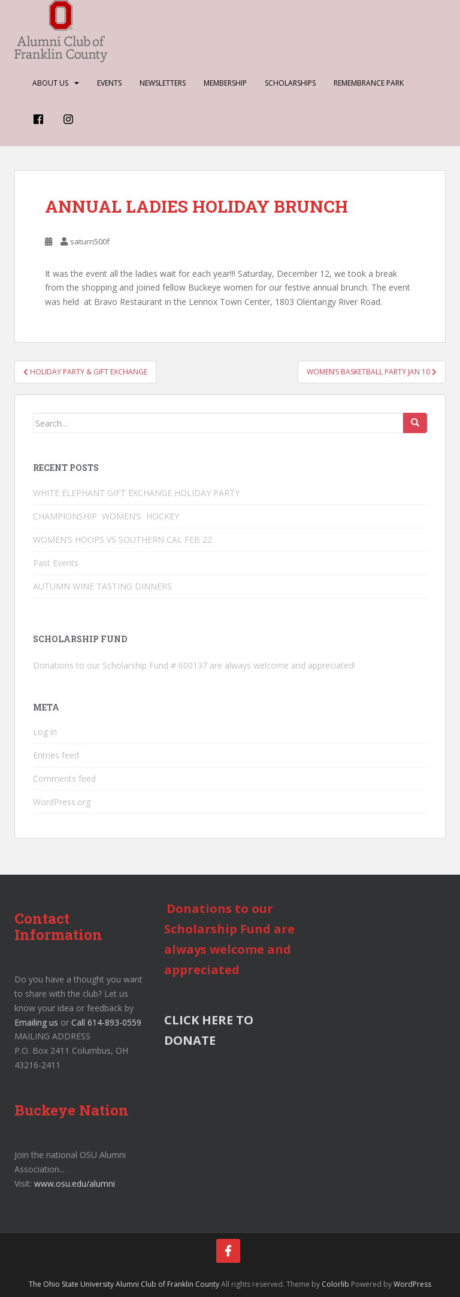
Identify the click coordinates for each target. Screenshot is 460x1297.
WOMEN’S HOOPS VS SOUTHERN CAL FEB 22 (122, 539)
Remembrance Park (369, 83)
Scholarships (290, 83)
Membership (225, 83)
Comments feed (64, 778)
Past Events (55, 563)
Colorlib (335, 1284)
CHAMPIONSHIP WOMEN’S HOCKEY (107, 516)
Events (109, 83)
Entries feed (56, 755)
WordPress (412, 1284)
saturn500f (90, 241)
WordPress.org (61, 802)
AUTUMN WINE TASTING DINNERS (102, 586)
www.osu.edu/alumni (74, 1183)
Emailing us (36, 1022)
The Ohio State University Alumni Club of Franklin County (124, 1284)
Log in (45, 731)
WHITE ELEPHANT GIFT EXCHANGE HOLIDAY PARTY (136, 492)
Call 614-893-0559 (106, 1022)
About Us (50, 83)
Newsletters (163, 83)
